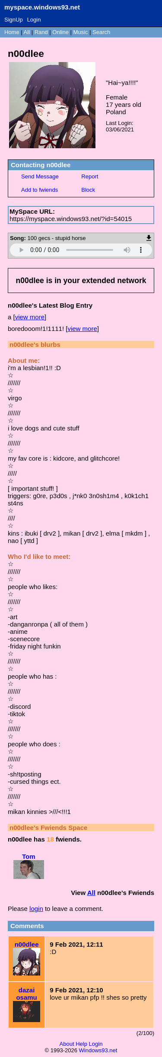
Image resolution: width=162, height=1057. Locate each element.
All (28, 32)
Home (11, 32)
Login (34, 19)
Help (81, 1044)
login (36, 908)
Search (101, 32)
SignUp (13, 19)
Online (60, 32)
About (67, 1044)
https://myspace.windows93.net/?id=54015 (71, 218)
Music (80, 32)
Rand (41, 32)
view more (29, 317)
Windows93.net (98, 1050)
